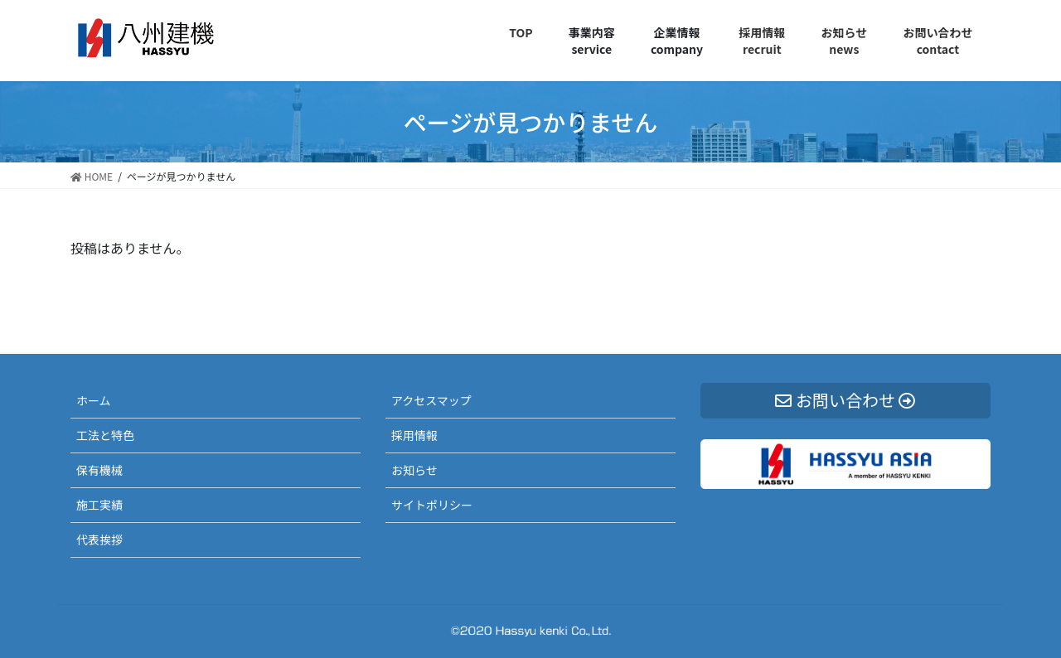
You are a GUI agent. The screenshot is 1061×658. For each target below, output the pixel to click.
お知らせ (414, 470)
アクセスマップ (431, 400)
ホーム (93, 400)
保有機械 (99, 470)
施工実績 (99, 504)
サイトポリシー (431, 504)
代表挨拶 (99, 539)
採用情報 (414, 435)
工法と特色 (105, 435)
